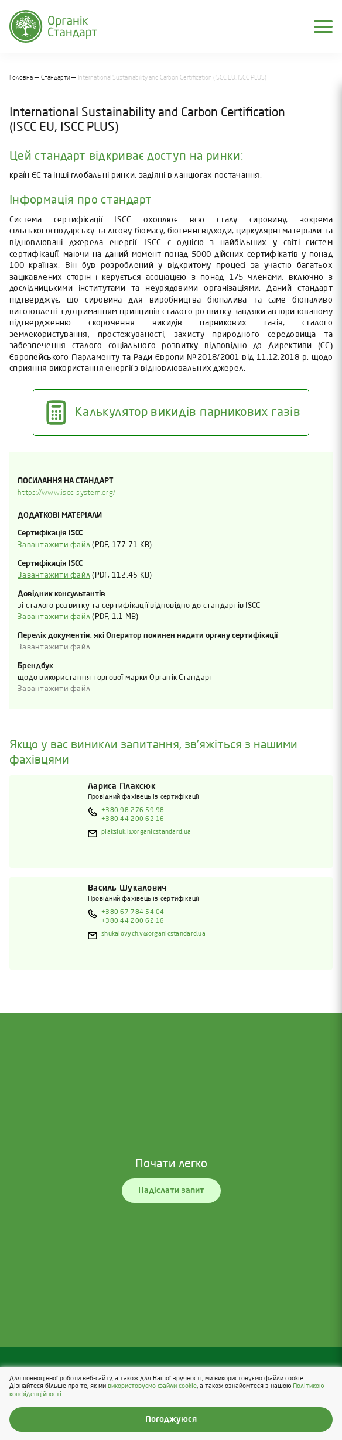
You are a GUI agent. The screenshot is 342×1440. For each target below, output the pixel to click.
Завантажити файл (54, 545)
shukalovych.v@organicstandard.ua (153, 933)
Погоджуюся (171, 1419)
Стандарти (55, 78)
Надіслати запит (171, 1191)
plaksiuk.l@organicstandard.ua (146, 832)
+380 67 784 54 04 (133, 912)
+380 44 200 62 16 (133, 819)
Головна (21, 78)
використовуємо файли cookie (152, 1387)
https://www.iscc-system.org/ (66, 493)
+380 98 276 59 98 (133, 810)
